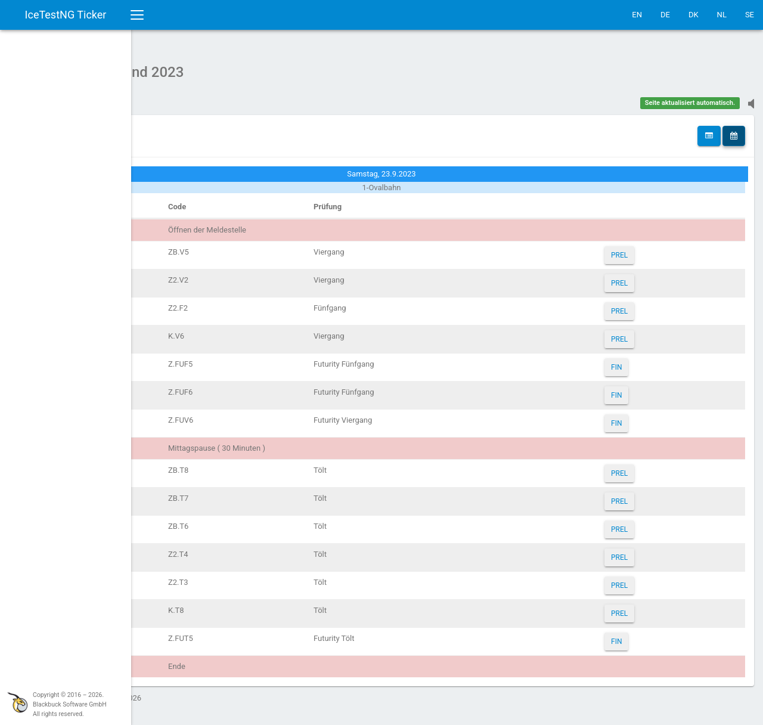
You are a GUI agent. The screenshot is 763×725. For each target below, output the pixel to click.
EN (637, 14)
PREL (645, 249)
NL (722, 14)
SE (749, 14)
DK (693, 14)
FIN (642, 361)
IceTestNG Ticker (66, 14)
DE (665, 14)
